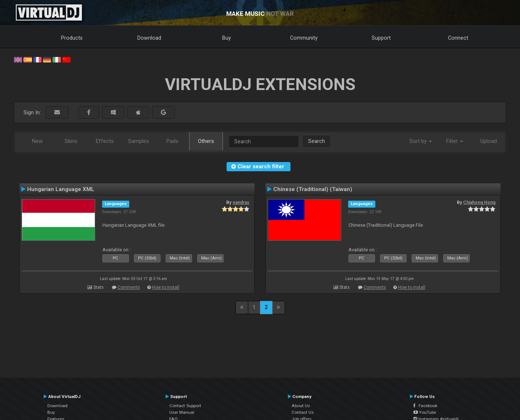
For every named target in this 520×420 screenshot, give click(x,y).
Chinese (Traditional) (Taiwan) (312, 189)
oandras (240, 202)
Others (206, 141)
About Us (301, 405)
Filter (454, 141)
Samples (138, 141)
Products (72, 38)
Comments (129, 287)
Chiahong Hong (479, 202)
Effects (105, 141)
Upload (488, 141)
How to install (165, 287)
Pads (172, 141)
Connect (458, 38)
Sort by (420, 141)
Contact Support (185, 405)
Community (304, 38)
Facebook (425, 405)
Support (381, 38)
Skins (71, 141)
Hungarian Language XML (60, 189)
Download (149, 38)
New (37, 141)
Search (316, 141)
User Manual (181, 412)
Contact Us (303, 412)
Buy (226, 38)
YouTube (425, 412)
